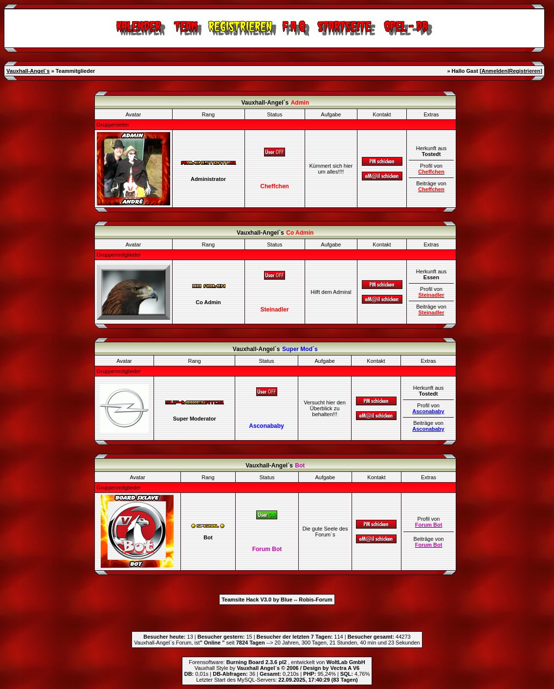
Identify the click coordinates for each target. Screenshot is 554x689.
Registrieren (524, 71)
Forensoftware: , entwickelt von (277, 662)
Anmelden (495, 71)
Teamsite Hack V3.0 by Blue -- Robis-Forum (277, 599)
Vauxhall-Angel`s (28, 71)
